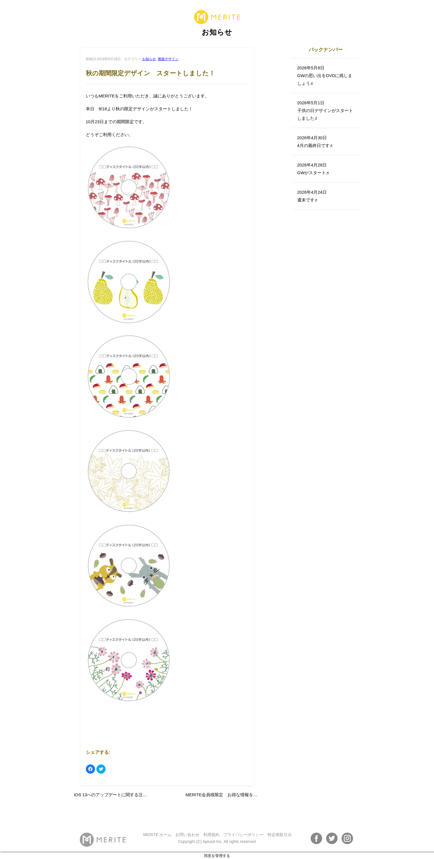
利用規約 (211, 834)
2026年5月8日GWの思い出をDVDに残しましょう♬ (324, 75)
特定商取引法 (279, 834)
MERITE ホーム (157, 834)
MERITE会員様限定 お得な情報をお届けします (232, 794)
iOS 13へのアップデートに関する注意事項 (115, 794)
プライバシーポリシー (243, 834)
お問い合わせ (187, 834)
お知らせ (149, 59)
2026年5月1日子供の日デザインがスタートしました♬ (325, 110)
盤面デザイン (168, 59)
